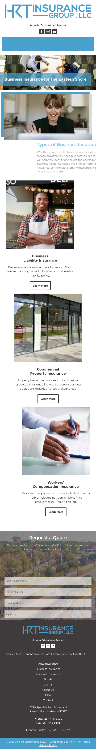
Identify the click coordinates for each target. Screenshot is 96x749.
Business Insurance (48, 669)
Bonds (48, 679)
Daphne (28, 654)
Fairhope (56, 654)
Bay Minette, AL (77, 654)
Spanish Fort (42, 654)
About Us (48, 689)
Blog (48, 695)
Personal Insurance (48, 674)
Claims (48, 684)
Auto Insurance (48, 663)
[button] (89, 44)
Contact (48, 700)
